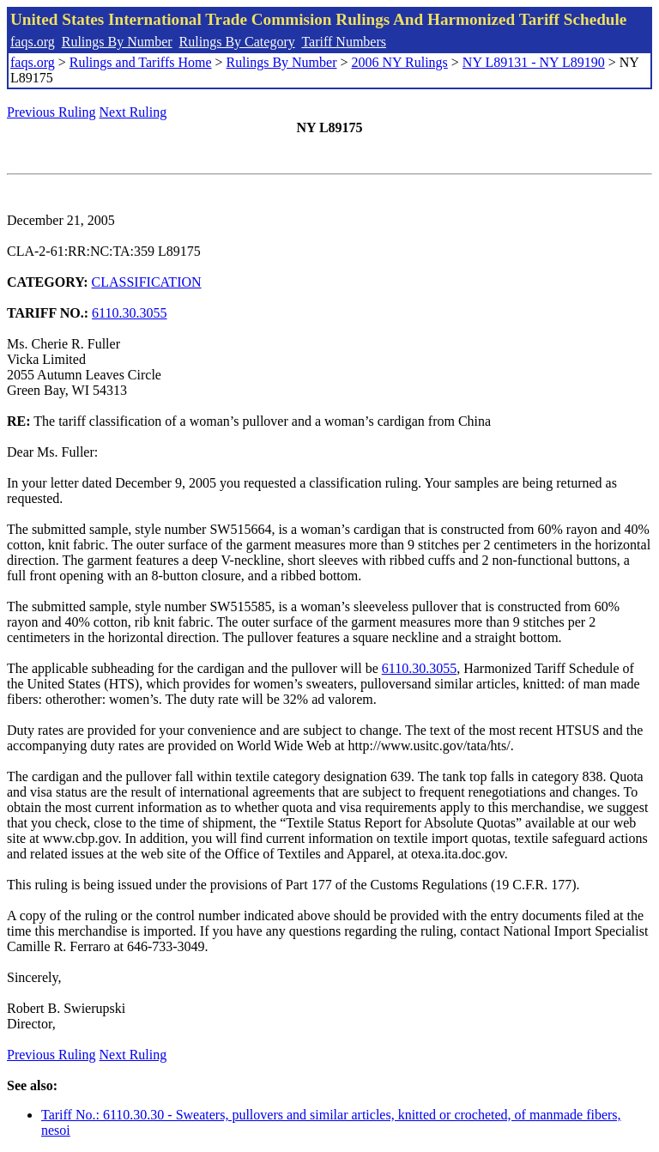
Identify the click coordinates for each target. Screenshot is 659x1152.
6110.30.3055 (129, 313)
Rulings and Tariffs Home (141, 62)
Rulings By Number (117, 41)
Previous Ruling (51, 112)
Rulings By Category (237, 41)
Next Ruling (133, 112)
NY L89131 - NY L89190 (534, 62)
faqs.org (32, 41)
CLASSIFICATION (147, 282)
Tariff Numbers (343, 41)
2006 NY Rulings (400, 62)
